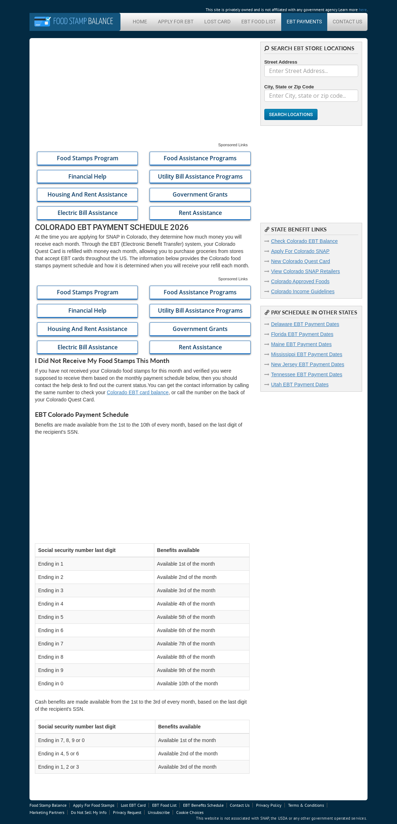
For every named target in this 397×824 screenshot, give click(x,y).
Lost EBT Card (133, 805)
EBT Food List (258, 21)
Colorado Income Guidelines (303, 291)
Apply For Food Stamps (93, 805)
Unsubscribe (159, 812)
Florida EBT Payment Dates (302, 334)
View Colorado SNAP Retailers (305, 271)
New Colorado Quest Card (300, 261)
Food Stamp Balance (48, 805)
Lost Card (217, 21)
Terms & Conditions (306, 805)
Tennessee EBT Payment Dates (306, 374)
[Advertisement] (142, 92)
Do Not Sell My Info (88, 812)
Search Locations (291, 114)
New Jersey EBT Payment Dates (307, 364)
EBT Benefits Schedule (203, 805)
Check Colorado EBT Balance (304, 241)
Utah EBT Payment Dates (300, 384)
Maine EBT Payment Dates (301, 344)
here (363, 9)
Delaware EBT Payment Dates (305, 324)
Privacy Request (127, 812)
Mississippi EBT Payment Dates (306, 354)
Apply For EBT (175, 21)
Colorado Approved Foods (300, 281)
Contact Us (347, 21)
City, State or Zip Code (289, 86)
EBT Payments (304, 21)
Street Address (280, 62)
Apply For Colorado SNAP (300, 251)
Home (140, 21)
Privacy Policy (269, 805)
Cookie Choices (190, 812)
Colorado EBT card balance (138, 392)
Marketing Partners (46, 812)
